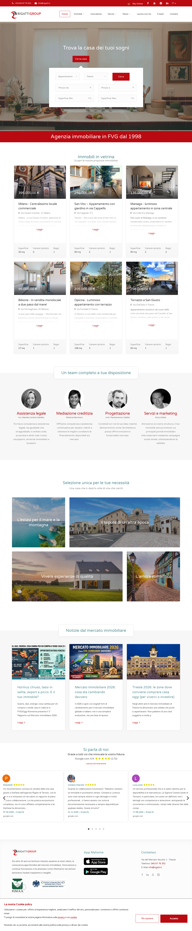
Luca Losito (138, 784)
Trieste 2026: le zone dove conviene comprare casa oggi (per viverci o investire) (153, 691)
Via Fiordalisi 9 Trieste (87, 308)
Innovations (96, 14)
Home (65, 14)
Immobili (78, 14)
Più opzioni (146, 916)
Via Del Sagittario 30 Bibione (34, 308)
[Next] (187, 797)
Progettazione (117, 413)
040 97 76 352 (158, 863)
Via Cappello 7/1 (84, 212)
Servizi (111, 14)
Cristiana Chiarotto (76, 784)
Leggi (39, 229)
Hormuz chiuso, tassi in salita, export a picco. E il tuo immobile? (36, 691)
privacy (62, 915)
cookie (75, 915)
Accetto (173, 916)
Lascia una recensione (96, 763)
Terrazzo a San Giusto (145, 299)
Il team (160, 14)
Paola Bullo (8, 784)
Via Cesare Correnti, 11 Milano (35, 212)
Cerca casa (81, 59)
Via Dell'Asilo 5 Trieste (143, 304)
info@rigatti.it (44, 3)
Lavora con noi (144, 14)
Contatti (174, 14)
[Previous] (4, 797)
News (125, 14)
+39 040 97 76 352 (23, 3)
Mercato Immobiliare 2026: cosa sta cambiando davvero (95, 691)
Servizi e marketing (160, 413)
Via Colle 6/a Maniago (143, 212)
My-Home (138, 3)
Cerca (121, 76)
